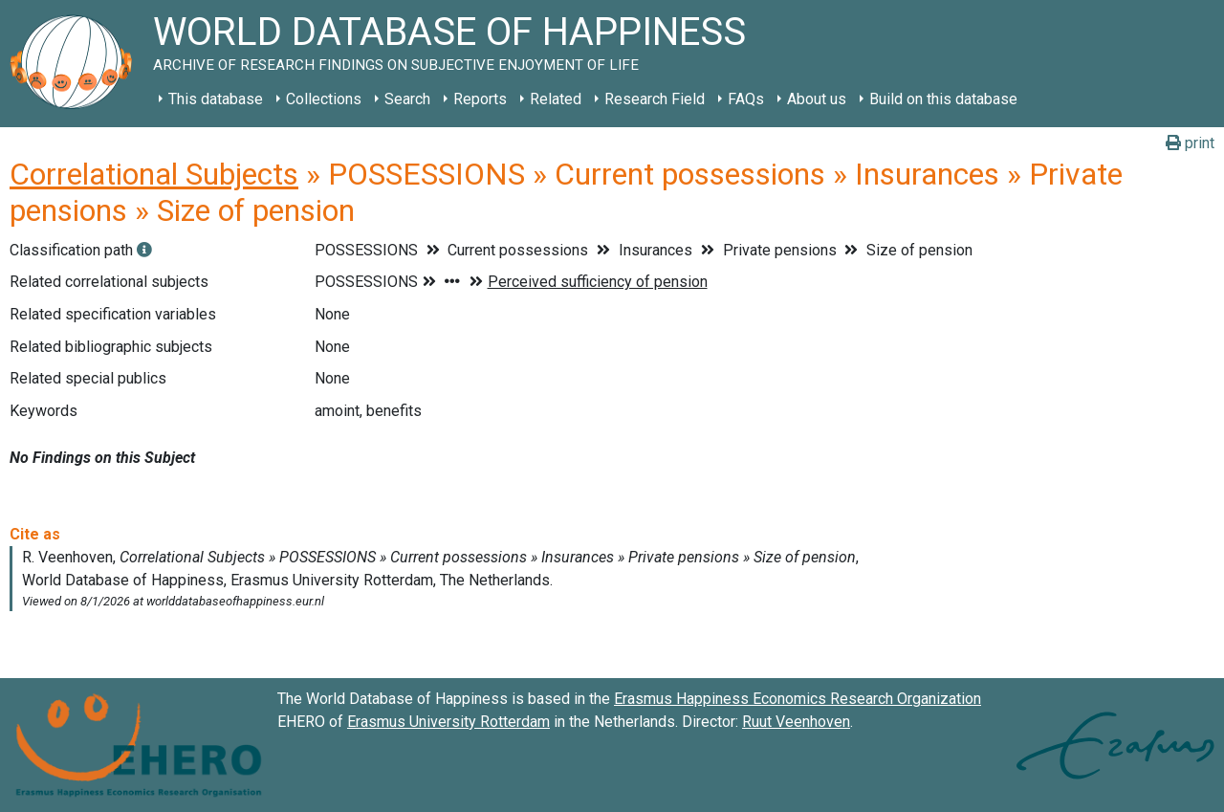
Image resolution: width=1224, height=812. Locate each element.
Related (555, 99)
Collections (323, 99)
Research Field (654, 99)
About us (816, 99)
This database (215, 99)
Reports (480, 99)
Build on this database (943, 99)
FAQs (746, 99)
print (1190, 143)
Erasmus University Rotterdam (448, 722)
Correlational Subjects (154, 174)
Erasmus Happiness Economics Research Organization (797, 699)
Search (407, 99)
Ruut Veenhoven (796, 722)
